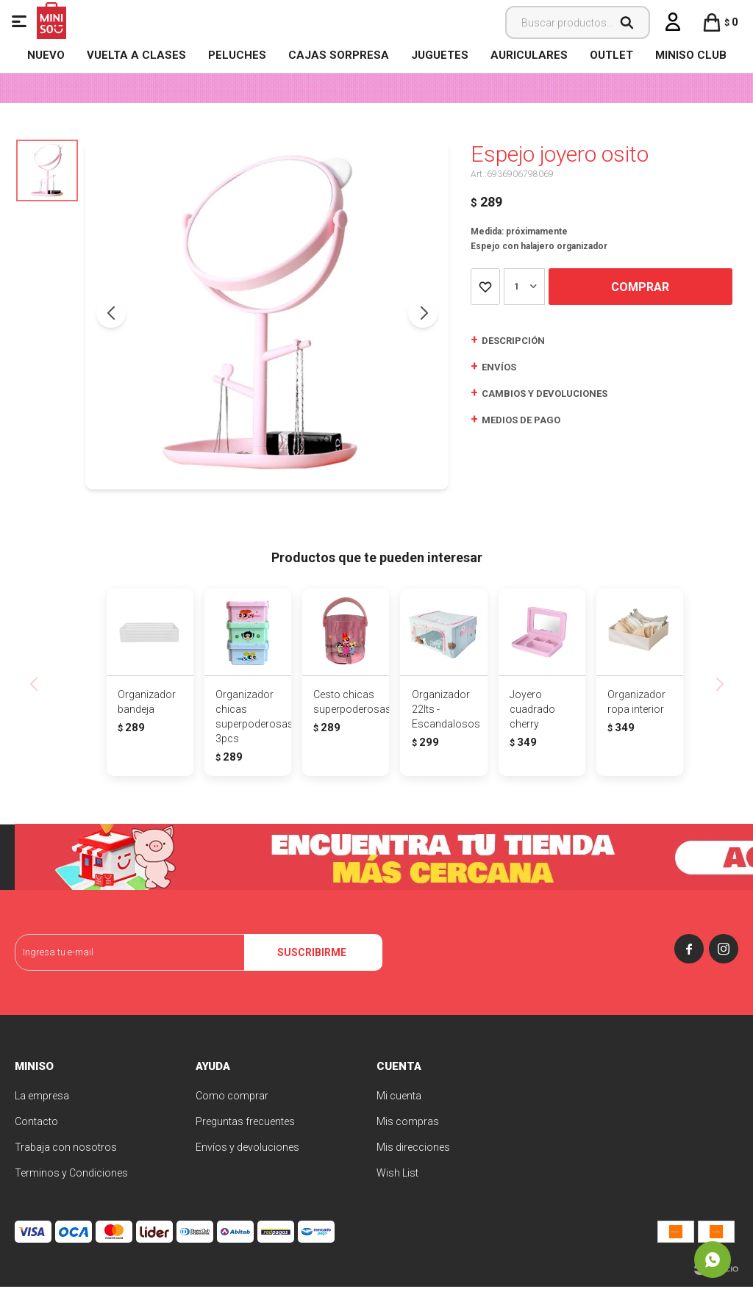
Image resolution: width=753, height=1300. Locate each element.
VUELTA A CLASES (136, 55)
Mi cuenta (398, 1109)
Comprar (640, 287)
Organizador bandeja (147, 715)
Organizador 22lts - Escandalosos (444, 722)
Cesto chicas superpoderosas (345, 715)
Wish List (397, 1186)
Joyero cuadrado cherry (532, 722)
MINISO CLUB (691, 55)
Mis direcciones (413, 1160)
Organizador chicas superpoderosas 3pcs (247, 730)
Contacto (36, 1135)
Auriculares (529, 55)
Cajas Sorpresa (338, 55)
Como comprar (232, 1109)
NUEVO (46, 55)
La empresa (42, 1109)
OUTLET (611, 55)
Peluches (237, 55)
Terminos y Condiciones (71, 1186)
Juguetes (439, 55)
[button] (423, 319)
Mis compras (407, 1135)
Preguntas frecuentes (245, 1135)
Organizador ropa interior (636, 715)
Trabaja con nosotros (66, 1160)
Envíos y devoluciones (247, 1160)
